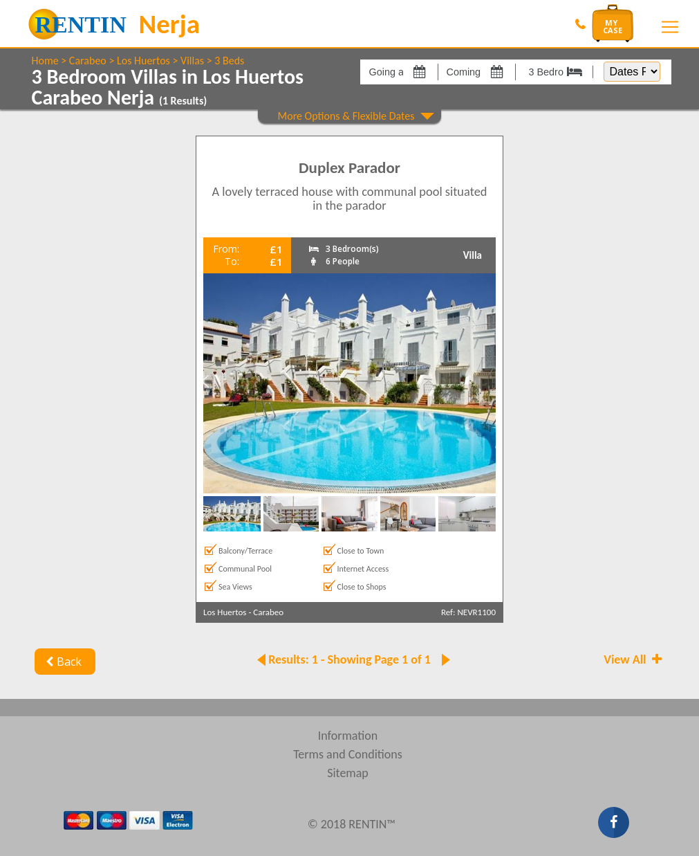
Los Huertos (143, 60)
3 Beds (229, 60)
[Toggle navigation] (670, 27)
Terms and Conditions (347, 754)
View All (634, 659)
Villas (192, 60)
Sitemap (348, 773)
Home (45, 60)
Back (62, 661)
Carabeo (87, 60)
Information (348, 735)
